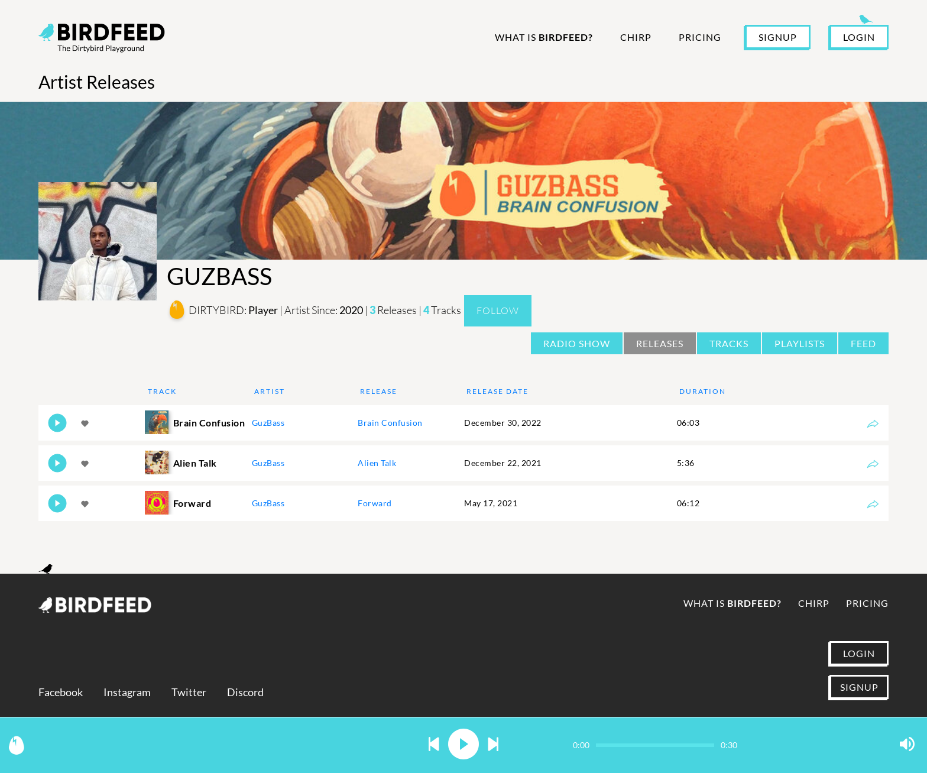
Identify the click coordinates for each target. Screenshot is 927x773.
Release (378, 391)
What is (544, 37)
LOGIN (859, 37)
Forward (375, 503)
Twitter (188, 692)
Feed (863, 343)
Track (162, 391)
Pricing (700, 37)
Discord (245, 692)
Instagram (127, 692)
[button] (434, 744)
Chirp (636, 37)
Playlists (799, 343)
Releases (659, 343)
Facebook (60, 692)
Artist (269, 391)
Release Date (497, 391)
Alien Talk (377, 463)
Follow (498, 310)
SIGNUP (778, 37)
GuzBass (268, 423)
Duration (702, 391)
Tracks (728, 343)
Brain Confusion (390, 423)
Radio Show (576, 343)
